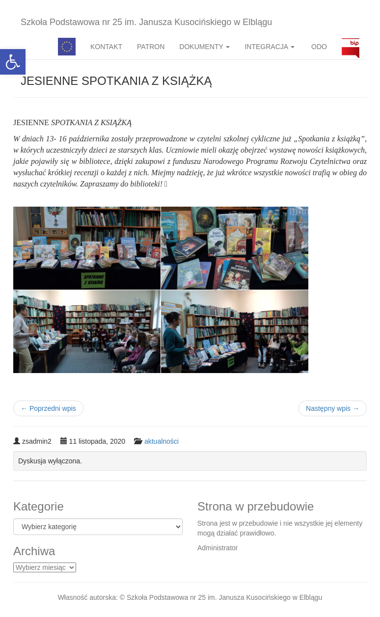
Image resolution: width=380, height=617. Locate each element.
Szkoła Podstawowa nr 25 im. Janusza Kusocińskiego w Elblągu (146, 22)
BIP (350, 46)
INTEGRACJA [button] (269, 47)
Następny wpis (332, 408)
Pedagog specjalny (67, 46)
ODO (318, 47)
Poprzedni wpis (48, 408)
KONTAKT (106, 47)
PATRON (150, 47)
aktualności (161, 441)
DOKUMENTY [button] (204, 47)
